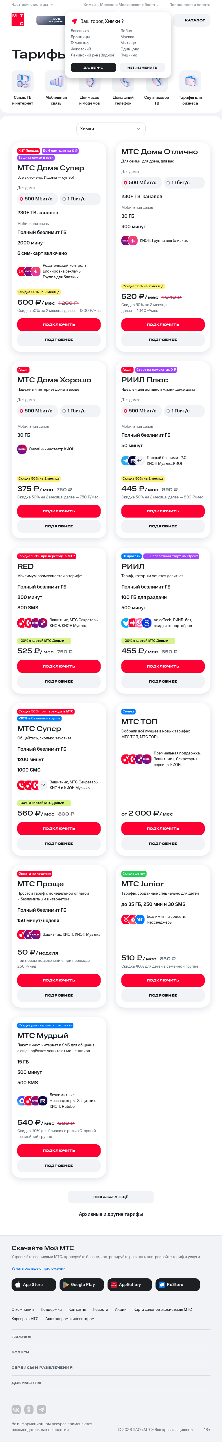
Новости (100, 1310)
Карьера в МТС (25, 1319)
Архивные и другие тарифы (111, 1214)
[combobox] (111, 129)
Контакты (77, 1310)
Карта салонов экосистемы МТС (163, 1310)
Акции (121, 1310)
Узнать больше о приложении (39, 1268)
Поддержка (51, 1310)
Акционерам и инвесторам (70, 1319)
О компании (23, 1310)
